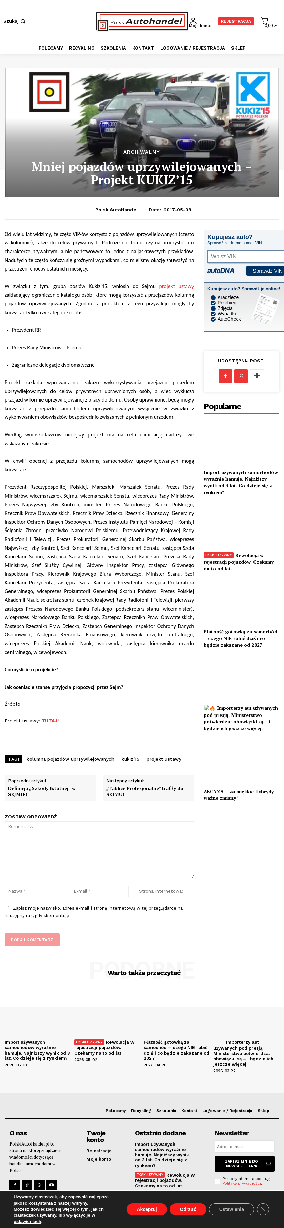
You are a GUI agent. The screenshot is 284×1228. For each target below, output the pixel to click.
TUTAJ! (50, 720)
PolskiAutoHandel (116, 209)
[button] (15, 21)
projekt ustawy (176, 286)
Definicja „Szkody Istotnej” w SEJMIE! (42, 791)
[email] (245, 1146)
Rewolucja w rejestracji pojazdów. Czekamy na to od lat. (239, 562)
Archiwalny (141, 152)
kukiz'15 (130, 759)
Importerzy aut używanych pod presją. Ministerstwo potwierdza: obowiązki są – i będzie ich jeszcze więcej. (241, 718)
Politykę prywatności (242, 1183)
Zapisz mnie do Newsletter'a (248, 1163)
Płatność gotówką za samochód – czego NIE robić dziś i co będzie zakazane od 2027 (240, 638)
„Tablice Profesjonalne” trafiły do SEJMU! (144, 791)
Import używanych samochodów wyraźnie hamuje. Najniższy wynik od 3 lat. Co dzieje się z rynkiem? (241, 482)
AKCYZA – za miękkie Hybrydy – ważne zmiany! (241, 794)
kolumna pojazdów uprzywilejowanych (70, 759)
